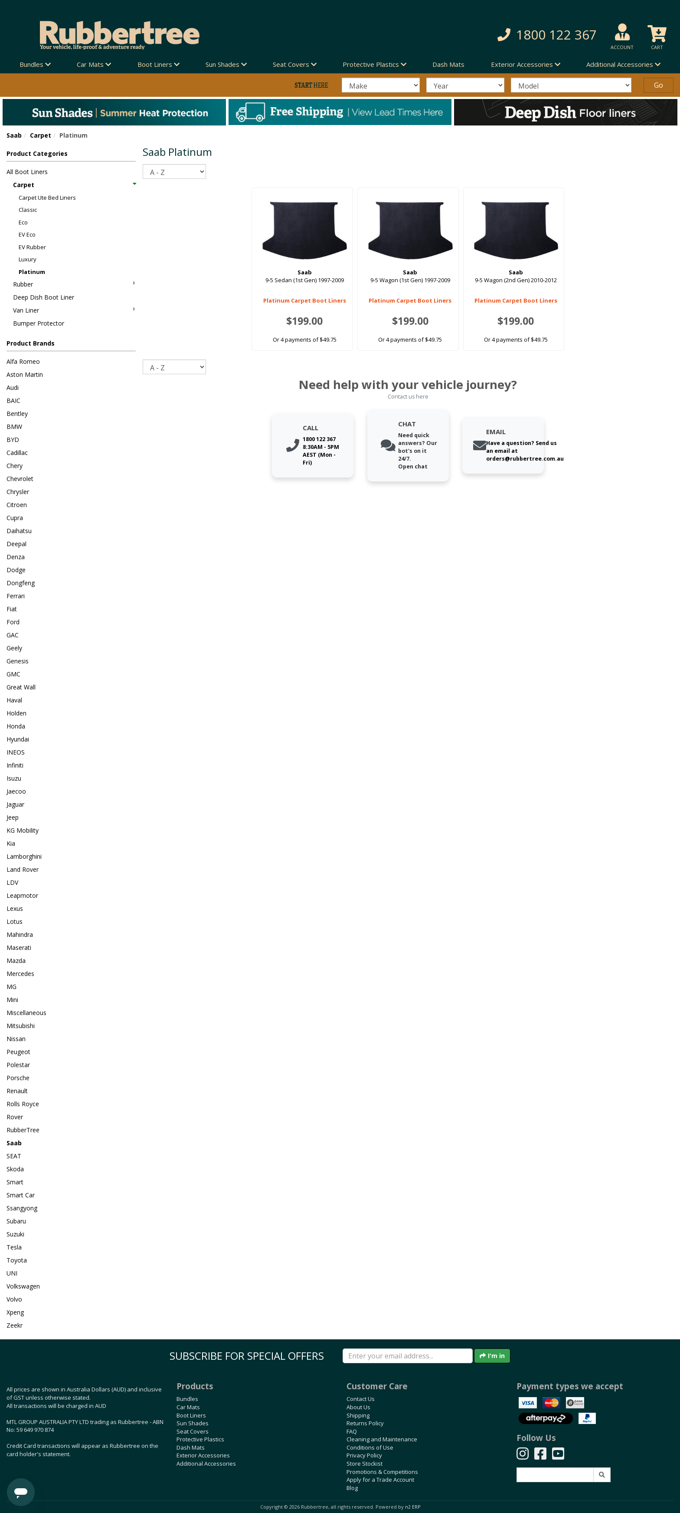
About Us (358, 1407)
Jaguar (15, 804)
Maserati (19, 947)
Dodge (16, 570)
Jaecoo (16, 791)
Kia (11, 843)
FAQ (352, 1431)
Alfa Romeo (23, 361)
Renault (17, 1091)
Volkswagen (23, 1286)
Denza (16, 557)
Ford (13, 622)
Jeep (13, 817)
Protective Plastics (200, 1439)
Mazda (16, 960)
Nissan (16, 1039)
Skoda (15, 1169)
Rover (15, 1117)
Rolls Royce (23, 1104)
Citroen (17, 505)
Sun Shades (193, 1423)
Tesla (14, 1247)
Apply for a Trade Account (380, 1479)
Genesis (18, 661)
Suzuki (15, 1234)
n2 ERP (412, 1507)
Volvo (14, 1299)
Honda (16, 726)
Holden (16, 713)
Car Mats (188, 1407)
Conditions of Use (370, 1447)
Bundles (187, 1399)
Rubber (74, 284)
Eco (23, 222)
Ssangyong (22, 1208)
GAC (13, 635)
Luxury (27, 259)
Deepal (16, 544)
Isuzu (14, 778)
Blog (352, 1488)
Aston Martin (25, 374)
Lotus (15, 921)
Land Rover (23, 869)
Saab (14, 135)
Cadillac (17, 452)
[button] (489, 35)
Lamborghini (24, 856)
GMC (13, 674)
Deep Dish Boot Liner (43, 297)
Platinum (32, 272)
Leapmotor (22, 895)
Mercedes (20, 973)
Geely (14, 648)
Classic (28, 210)
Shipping (358, 1415)
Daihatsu (19, 531)
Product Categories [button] (37, 153)
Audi (13, 387)
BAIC (13, 400)
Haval (14, 700)
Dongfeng (21, 583)
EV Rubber (32, 247)
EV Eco (27, 234)
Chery (15, 465)
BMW (14, 426)
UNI (12, 1273)
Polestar (18, 1065)
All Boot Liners (27, 172)
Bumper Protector (38, 323)
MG (11, 986)
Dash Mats (448, 64)
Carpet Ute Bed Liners (47, 197)
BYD (13, 439)
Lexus (15, 908)
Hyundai (18, 739)
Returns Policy (365, 1423)
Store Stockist (364, 1463)
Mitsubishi (21, 1026)
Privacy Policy (364, 1455)
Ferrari (16, 596)
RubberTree (23, 1130)
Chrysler (18, 492)
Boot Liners (191, 1415)
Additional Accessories (206, 1463)
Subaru (16, 1221)
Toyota (17, 1260)
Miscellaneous (26, 1013)
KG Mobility (23, 830)
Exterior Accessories (203, 1455)
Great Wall (21, 687)
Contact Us (361, 1399)
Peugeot (18, 1052)
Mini (12, 999)
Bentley (17, 413)
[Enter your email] (408, 1355)
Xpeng (15, 1312)
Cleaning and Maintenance (382, 1439)
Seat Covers (193, 1431)
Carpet (40, 135)
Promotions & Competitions (382, 1472)
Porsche (18, 1078)
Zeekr (15, 1325)
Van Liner (74, 310)
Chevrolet (20, 479)
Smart (15, 1182)
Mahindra (20, 934)
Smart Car (21, 1195)
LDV (12, 882)
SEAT (14, 1156)
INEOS (16, 752)
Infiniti (15, 765)
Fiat (12, 609)
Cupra (15, 518)
